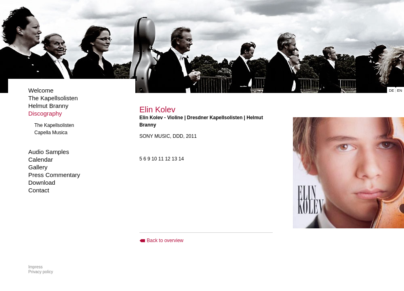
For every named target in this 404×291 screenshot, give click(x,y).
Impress (35, 267)
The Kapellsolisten (53, 98)
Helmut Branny (48, 105)
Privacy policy (40, 272)
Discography (45, 113)
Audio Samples (48, 151)
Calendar (40, 159)
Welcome (40, 90)
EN (399, 91)
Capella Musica (50, 132)
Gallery (38, 167)
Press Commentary (54, 174)
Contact (38, 190)
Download (41, 182)
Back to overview (161, 240)
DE (391, 91)
